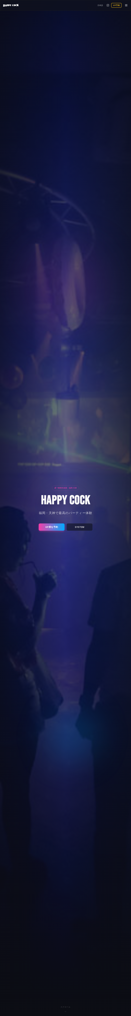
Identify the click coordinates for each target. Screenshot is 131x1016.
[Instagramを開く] (108, 5)
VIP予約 (116, 5)
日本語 (100, 5)
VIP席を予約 (51, 527)
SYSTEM (79, 527)
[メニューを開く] (126, 5)
